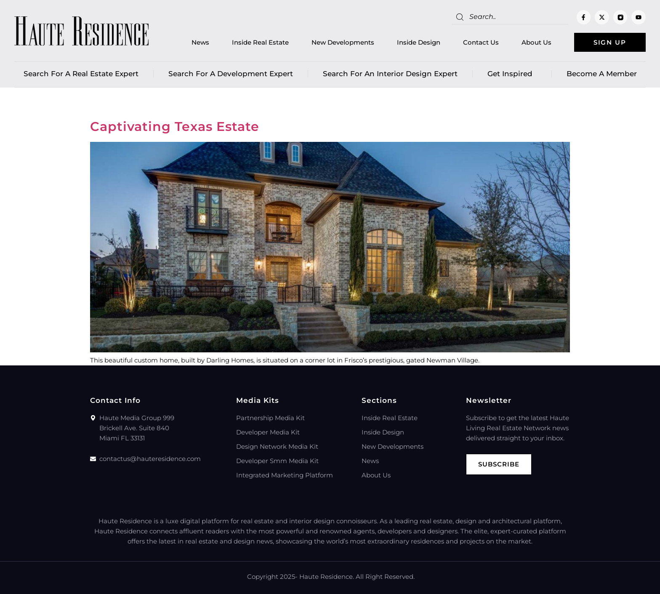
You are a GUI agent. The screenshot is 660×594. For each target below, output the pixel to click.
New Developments (342, 42)
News (200, 42)
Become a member (602, 73)
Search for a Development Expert (230, 73)
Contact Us (481, 42)
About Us (536, 42)
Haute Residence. (326, 577)
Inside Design (418, 42)
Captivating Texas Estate (174, 126)
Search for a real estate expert (81, 73)
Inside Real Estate (260, 42)
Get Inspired (512, 73)
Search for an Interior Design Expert (390, 73)
